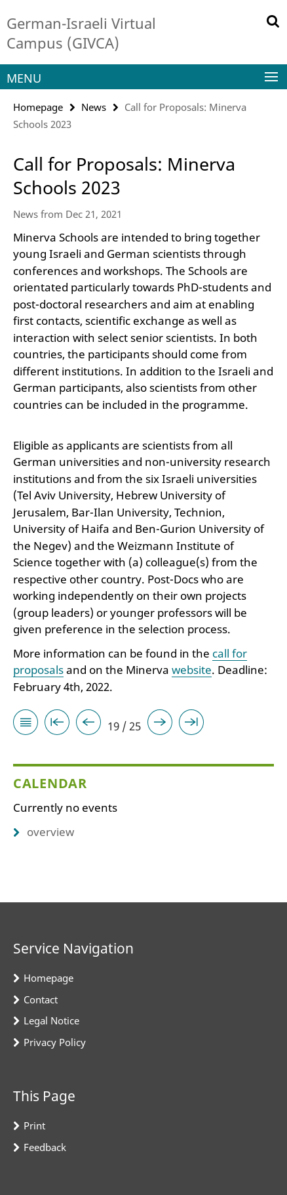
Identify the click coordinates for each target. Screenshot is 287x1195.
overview (43, 831)
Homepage (38, 107)
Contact (41, 999)
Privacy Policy (55, 1042)
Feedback (45, 1147)
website (192, 669)
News (93, 107)
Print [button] (34, 1125)
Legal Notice (51, 1020)
